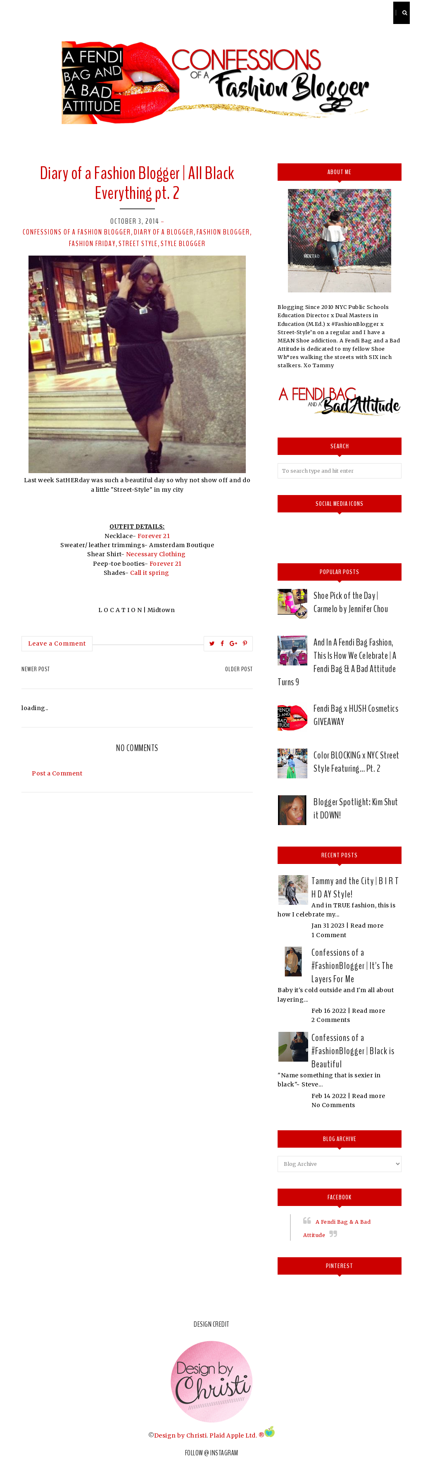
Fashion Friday (92, 244)
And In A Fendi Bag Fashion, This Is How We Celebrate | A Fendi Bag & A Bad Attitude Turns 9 (337, 662)
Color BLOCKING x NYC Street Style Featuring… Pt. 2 (356, 762)
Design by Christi (180, 1435)
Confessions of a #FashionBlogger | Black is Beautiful (352, 1051)
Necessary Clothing (156, 554)
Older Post (239, 669)
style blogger (183, 244)
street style (138, 244)
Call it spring (149, 573)
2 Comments (330, 1020)
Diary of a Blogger (164, 232)
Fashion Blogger (223, 232)
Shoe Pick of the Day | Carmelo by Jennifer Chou (351, 602)
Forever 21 (154, 536)
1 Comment (329, 935)
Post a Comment (57, 773)
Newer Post (35, 669)
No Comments (333, 1105)
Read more (367, 925)
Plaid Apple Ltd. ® (236, 1435)
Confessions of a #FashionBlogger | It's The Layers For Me (352, 966)
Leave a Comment (57, 643)
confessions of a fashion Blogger (77, 232)
